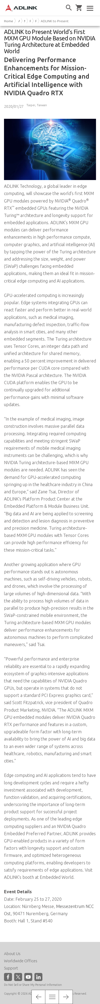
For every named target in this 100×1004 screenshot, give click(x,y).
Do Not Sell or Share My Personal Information (33, 984)
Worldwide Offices (20, 961)
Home (8, 21)
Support (11, 968)
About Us (12, 953)
